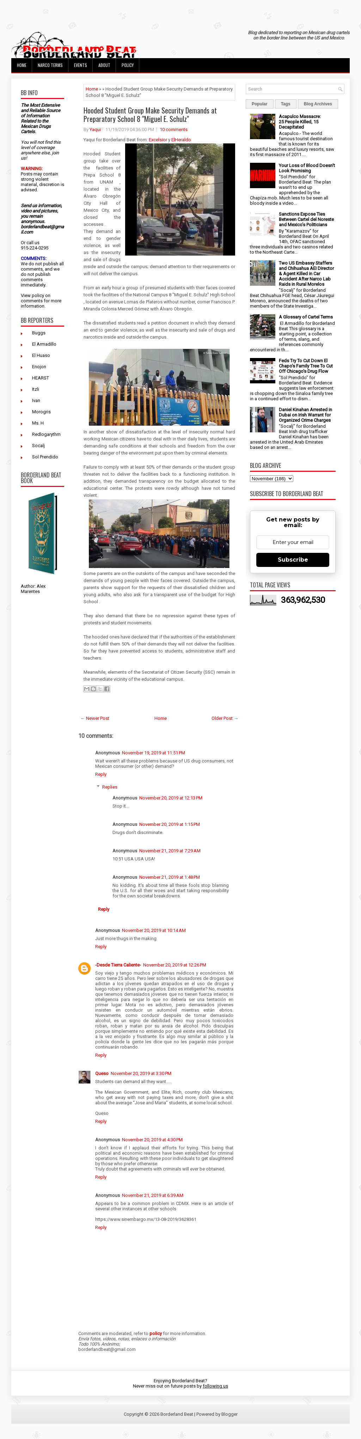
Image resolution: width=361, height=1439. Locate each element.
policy (38, 295)
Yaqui (95, 129)
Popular (260, 103)
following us (215, 1386)
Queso (102, 1073)
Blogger (229, 1414)
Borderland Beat (176, 1414)
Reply (100, 774)
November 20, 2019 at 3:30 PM (141, 1073)
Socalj (38, 445)
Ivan (36, 400)
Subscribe (293, 559)
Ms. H (38, 423)
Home (21, 65)
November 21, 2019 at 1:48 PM (169, 877)
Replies (109, 787)
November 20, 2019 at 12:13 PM (170, 798)
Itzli (35, 389)
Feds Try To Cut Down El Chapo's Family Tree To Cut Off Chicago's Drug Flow (306, 366)
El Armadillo (44, 344)
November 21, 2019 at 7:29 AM (170, 850)
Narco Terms (50, 65)
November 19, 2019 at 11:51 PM (153, 752)
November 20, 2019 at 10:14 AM (154, 930)
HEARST (40, 378)
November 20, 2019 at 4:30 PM (152, 1139)
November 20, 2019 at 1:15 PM (169, 824)
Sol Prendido (45, 456)
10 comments (174, 129)
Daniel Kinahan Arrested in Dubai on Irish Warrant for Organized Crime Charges (305, 415)
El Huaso (41, 355)
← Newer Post (94, 718)
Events (80, 65)
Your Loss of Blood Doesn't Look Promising (307, 168)
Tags (285, 103)
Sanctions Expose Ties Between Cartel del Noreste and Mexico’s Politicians (306, 219)
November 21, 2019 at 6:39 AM (152, 1195)
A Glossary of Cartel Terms (306, 317)
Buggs (38, 332)
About (104, 65)
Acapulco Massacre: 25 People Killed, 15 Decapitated (300, 122)
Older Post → (225, 718)
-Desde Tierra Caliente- (118, 965)
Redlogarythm (46, 434)
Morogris (41, 411)
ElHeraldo (181, 139)
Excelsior (158, 139)
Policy (128, 65)
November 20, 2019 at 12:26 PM (174, 965)
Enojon (39, 366)
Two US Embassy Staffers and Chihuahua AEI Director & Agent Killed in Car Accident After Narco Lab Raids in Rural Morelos (306, 273)
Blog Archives (318, 103)
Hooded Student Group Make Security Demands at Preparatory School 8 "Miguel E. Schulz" (150, 114)
